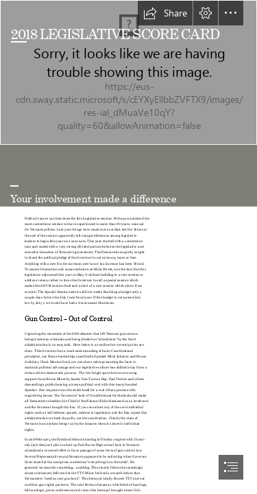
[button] (165, 13)
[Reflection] (128, 72)
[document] (128, 247)
